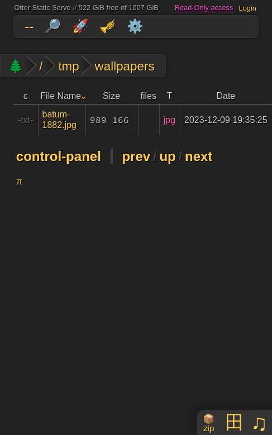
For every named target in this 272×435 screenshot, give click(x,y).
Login (247, 7)
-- (29, 26)
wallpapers (125, 66)
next (198, 156)
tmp (68, 66)
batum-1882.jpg (59, 120)
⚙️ (135, 26)
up (167, 156)
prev (136, 156)
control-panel (58, 156)
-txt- (26, 120)
